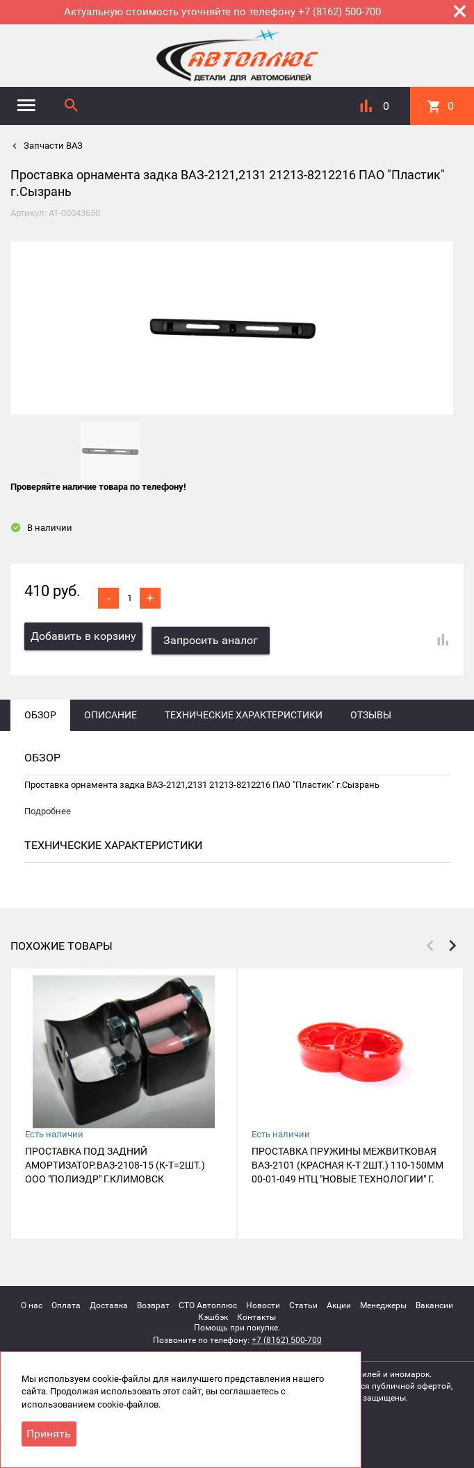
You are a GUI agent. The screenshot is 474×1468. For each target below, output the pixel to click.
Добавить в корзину (83, 636)
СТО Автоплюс (208, 1300)
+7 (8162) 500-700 (287, 1335)
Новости (263, 1300)
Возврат (153, 1300)
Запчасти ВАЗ (52, 145)
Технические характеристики (243, 710)
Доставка (109, 1300)
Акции (339, 1300)
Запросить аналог (215, 636)
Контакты (256, 1313)
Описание (110, 710)
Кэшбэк (213, 1313)
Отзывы (370, 710)
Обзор (40, 710)
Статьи (303, 1300)
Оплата (66, 1300)
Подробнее (47, 807)
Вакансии (434, 1300)
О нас (31, 1300)
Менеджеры (383, 1300)
